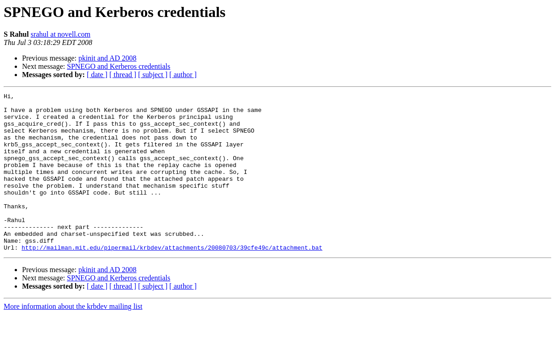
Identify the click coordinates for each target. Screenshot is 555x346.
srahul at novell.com (60, 34)
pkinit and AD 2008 (107, 58)
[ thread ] (122, 74)
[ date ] (97, 74)
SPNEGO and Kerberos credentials (118, 66)
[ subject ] (153, 74)
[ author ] (183, 74)
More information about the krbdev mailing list (73, 338)
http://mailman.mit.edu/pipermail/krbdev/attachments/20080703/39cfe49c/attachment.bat (172, 279)
